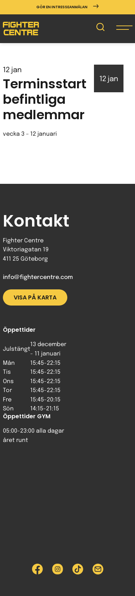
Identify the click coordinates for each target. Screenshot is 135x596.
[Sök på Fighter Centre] (100, 28)
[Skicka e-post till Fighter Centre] (98, 569)
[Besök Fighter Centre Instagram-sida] (57, 569)
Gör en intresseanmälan (67, 7)
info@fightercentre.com (38, 277)
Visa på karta (35, 297)
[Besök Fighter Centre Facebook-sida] (37, 569)
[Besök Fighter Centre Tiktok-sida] (77, 569)
